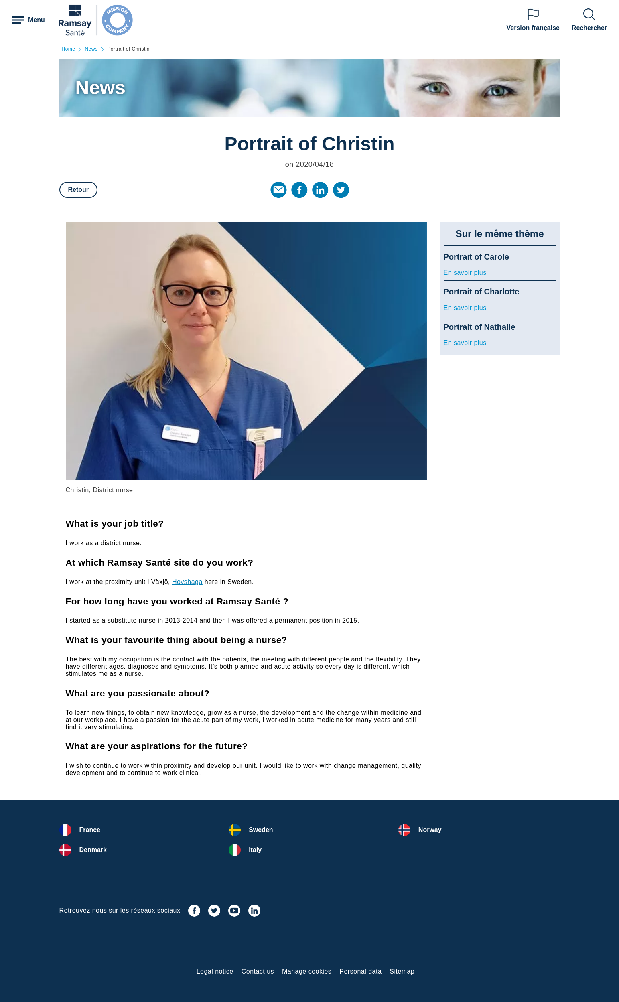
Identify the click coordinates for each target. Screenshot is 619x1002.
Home (68, 49)
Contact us (258, 971)
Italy (255, 849)
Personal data (360, 971)
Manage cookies (306, 971)
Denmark (93, 849)
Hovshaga (187, 581)
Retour (78, 189)
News (91, 49)
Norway (430, 829)
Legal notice (215, 971)
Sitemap (402, 971)
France (89, 829)
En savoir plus (465, 272)
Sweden (261, 829)
